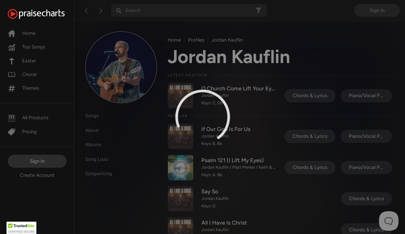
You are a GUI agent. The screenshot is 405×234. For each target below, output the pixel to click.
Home (21, 33)
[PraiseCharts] (44, 14)
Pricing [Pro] (22, 132)
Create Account (37, 175)
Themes (23, 88)
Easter (22, 61)
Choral (22, 74)
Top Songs (26, 47)
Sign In (37, 161)
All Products (28, 118)
